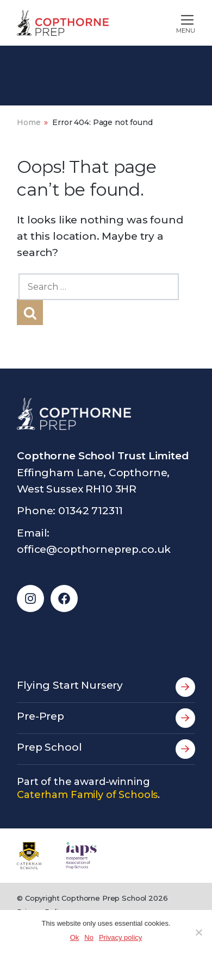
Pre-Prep (106, 718)
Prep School (106, 749)
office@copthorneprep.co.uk (94, 549)
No (88, 937)
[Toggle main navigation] (162, 23)
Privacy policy (120, 937)
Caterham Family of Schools (87, 795)
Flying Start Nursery (106, 687)
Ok (74, 937)
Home (28, 122)
